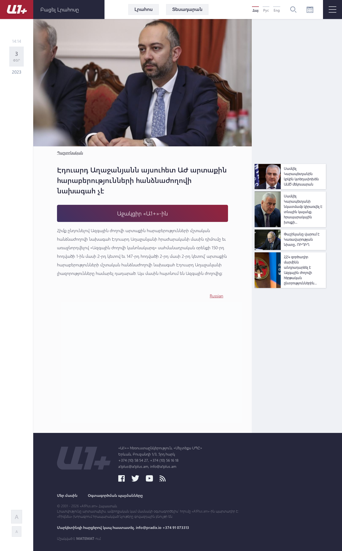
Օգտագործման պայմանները (115, 495)
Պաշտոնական (70, 152)
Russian (216, 296)
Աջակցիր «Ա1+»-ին (142, 213)
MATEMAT (85, 538)
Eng (277, 10)
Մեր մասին (67, 495)
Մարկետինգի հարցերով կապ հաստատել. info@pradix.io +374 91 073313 (123, 527)
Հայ (255, 10)
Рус (266, 10)
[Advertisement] (290, 90)
